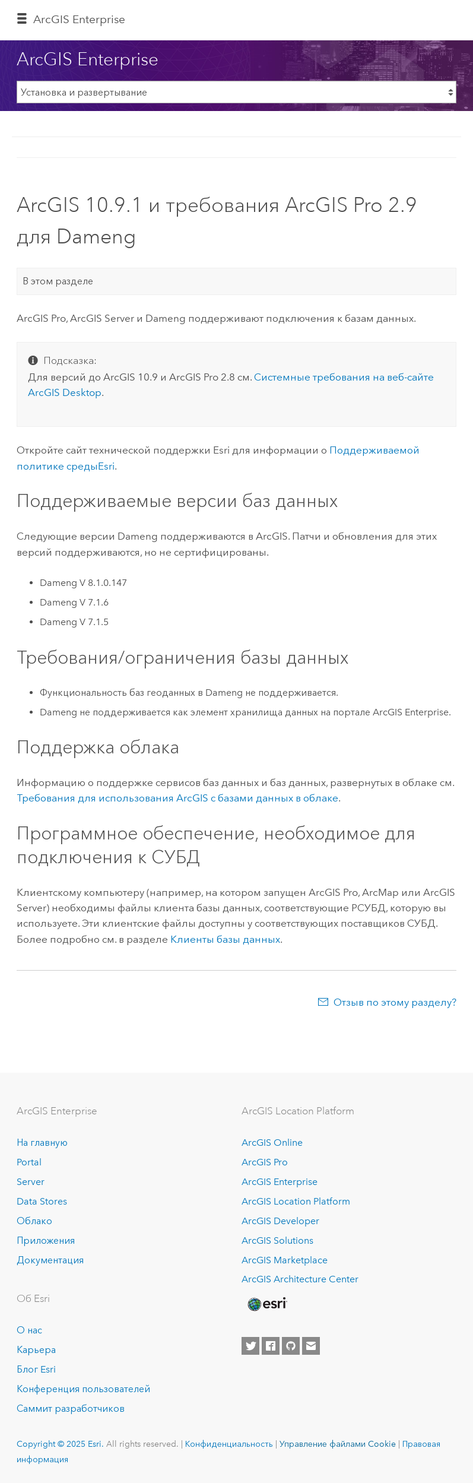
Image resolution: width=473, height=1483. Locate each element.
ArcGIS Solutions (277, 1240)
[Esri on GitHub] (291, 1346)
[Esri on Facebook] (271, 1346)
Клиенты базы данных (225, 939)
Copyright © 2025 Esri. (60, 1444)
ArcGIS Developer (280, 1221)
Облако (34, 1221)
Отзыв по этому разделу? (395, 1002)
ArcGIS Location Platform (296, 1201)
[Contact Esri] (311, 1346)
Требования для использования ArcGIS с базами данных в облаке (177, 798)
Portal (29, 1162)
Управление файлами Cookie (338, 1444)
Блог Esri (36, 1369)
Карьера (36, 1349)
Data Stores (42, 1201)
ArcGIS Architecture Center (300, 1279)
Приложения (46, 1240)
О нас (29, 1330)
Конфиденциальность (229, 1444)
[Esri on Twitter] (250, 1346)
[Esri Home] (266, 1304)
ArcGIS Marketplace (285, 1260)
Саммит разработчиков (71, 1408)
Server (31, 1181)
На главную (42, 1142)
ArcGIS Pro (265, 1162)
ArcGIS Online (272, 1142)
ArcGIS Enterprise (79, 19)
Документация (50, 1260)
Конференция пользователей (83, 1389)
